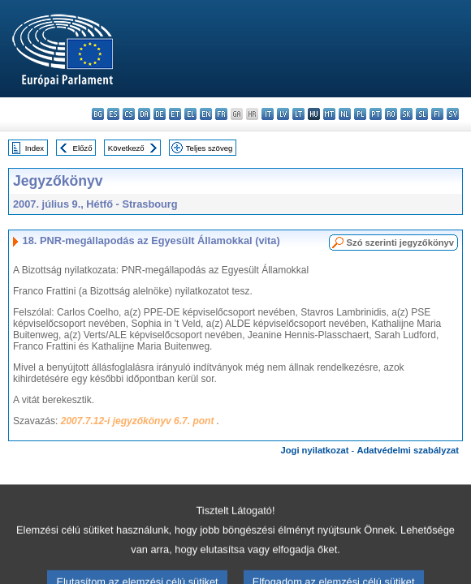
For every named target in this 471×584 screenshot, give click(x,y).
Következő (126, 148)
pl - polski (360, 114)
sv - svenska (453, 114)
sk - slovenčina (406, 114)
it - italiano (267, 114)
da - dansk (144, 114)
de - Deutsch (159, 114)
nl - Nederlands (345, 114)
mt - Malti (329, 114)
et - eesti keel (175, 114)
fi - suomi (437, 114)
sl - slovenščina (422, 114)
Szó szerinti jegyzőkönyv (400, 242)
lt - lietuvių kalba (298, 114)
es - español (113, 114)
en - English (206, 114)
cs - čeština (129, 114)
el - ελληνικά (190, 114)
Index (34, 148)
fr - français (221, 114)
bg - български (98, 114)
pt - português (375, 114)
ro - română (391, 114)
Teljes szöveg (209, 148)
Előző (83, 148)
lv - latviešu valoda (283, 114)
